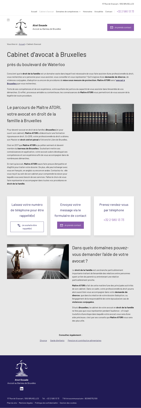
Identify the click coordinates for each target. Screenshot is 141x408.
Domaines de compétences (67, 11)
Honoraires (87, 11)
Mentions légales (26, 403)
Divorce (43, 340)
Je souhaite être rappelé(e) (27, 227)
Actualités (98, 11)
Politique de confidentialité (46, 403)
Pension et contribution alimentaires (84, 340)
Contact (108, 11)
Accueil (34, 11)
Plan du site (12, 403)
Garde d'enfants (57, 340)
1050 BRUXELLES (118, 4)
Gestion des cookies (68, 403)
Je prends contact (120, 27)
